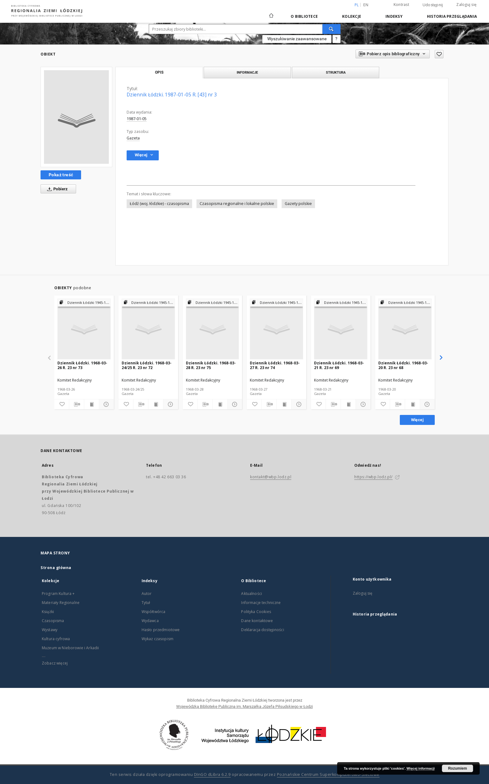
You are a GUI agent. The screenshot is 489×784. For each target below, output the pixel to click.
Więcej (417, 419)
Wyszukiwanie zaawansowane (297, 38)
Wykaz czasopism (157, 638)
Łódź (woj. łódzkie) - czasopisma (159, 203)
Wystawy (49, 629)
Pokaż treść (61, 174)
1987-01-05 (137, 118)
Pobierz (56, 189)
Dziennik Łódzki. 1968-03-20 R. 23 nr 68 (403, 365)
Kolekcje (351, 16)
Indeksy (394, 16)
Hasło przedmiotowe (161, 629)
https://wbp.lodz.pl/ (373, 477)
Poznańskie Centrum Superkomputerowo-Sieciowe (328, 774)
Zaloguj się (466, 4)
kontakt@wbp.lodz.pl (270, 477)
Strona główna (56, 567)
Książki (48, 611)
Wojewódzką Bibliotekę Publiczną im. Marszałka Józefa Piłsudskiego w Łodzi (244, 706)
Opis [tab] (159, 72)
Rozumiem (457, 768)
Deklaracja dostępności (262, 629)
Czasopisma (53, 620)
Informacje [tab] (247, 72)
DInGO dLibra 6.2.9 (212, 774)
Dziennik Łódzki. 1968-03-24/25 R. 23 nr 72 (147, 365)
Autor (147, 593)
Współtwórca (154, 611)
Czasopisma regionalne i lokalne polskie (237, 203)
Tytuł (146, 602)
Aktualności (251, 593)
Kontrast (401, 4)
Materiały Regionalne (61, 602)
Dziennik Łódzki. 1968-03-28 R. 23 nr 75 (211, 365)
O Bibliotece (304, 16)
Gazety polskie (298, 203)
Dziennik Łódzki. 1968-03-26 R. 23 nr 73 (82, 365)
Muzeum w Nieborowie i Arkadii (70, 647)
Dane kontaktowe (257, 620)
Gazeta (133, 138)
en (365, 5)
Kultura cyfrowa (56, 638)
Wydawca (150, 620)
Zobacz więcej (55, 663)
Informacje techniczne (261, 602)
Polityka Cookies (256, 611)
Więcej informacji (421, 768)
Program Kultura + (58, 593)
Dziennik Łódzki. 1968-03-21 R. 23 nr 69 (339, 365)
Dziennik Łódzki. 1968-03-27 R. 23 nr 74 (275, 365)
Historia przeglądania (452, 16)
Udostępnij (433, 4)
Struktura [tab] (336, 72)
